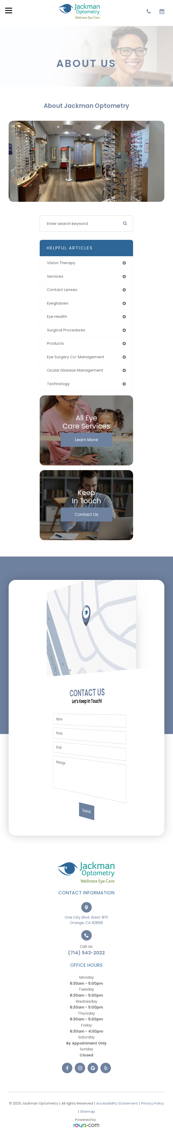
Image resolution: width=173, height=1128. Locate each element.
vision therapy (61, 263)
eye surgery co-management (75, 357)
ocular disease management (75, 370)
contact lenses (62, 289)
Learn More (86, 440)
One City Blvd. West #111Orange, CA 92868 (86, 931)
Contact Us (86, 514)
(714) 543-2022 (86, 964)
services (55, 276)
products (55, 343)
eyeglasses (57, 303)
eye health (57, 316)
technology (58, 384)
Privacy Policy (152, 1114)
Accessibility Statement (117, 1114)
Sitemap (87, 1122)
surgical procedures (66, 330)
